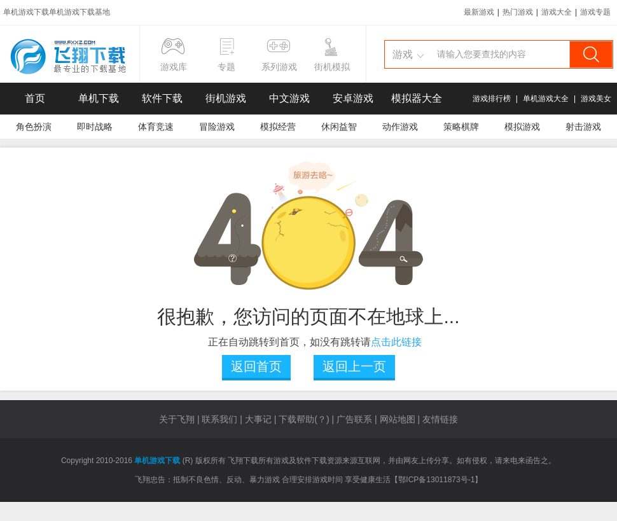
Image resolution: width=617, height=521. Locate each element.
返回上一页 (354, 366)
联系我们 (219, 419)
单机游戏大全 (546, 98)
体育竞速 (156, 127)
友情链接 (440, 419)
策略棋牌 (461, 127)
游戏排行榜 (492, 98)
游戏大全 (556, 12)
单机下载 (98, 98)
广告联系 (354, 419)
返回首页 (256, 366)
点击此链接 (396, 342)
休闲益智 (339, 127)
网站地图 (397, 419)
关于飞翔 (177, 419)
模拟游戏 (522, 127)
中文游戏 (289, 98)
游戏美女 (596, 98)
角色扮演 (34, 127)
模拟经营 (278, 127)
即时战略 (95, 127)
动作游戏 (400, 127)
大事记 (258, 419)
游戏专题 (595, 12)
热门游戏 (518, 12)
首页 (35, 98)
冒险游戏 (217, 127)
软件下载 (162, 98)
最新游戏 (479, 12)
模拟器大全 (416, 98)
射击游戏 (583, 127)
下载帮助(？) (304, 419)
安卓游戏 (353, 98)
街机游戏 (225, 98)
